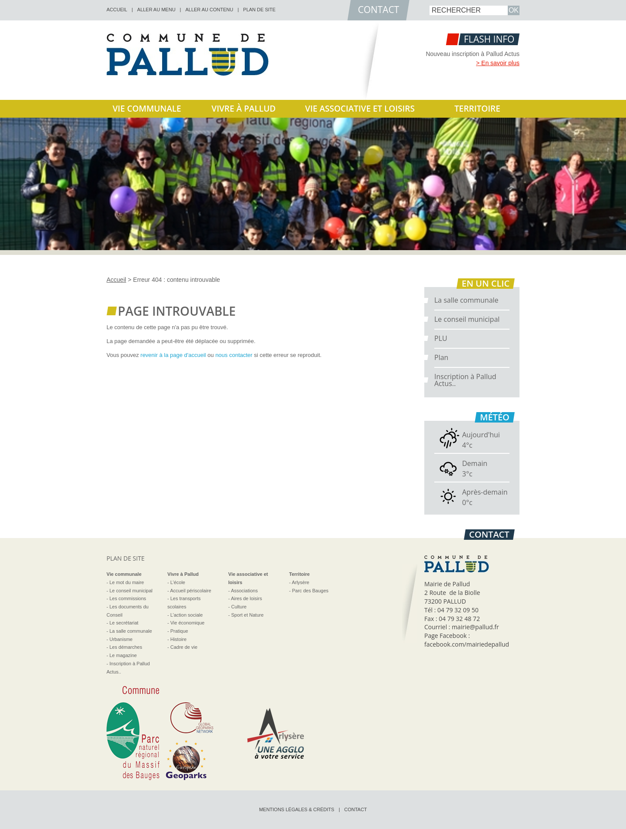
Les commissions (128, 598)
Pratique (179, 631)
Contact (355, 809)
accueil (117, 9)
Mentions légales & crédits (296, 809)
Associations (244, 590)
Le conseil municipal (466, 319)
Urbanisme (121, 639)
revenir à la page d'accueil (173, 355)
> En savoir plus (497, 62)
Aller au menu (156, 9)
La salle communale (466, 300)
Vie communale (147, 108)
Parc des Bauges (310, 590)
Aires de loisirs (246, 598)
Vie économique (187, 622)
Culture (238, 606)
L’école (177, 582)
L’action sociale (186, 615)
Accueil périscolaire (190, 590)
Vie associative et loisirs (360, 108)
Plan (441, 357)
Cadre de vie (183, 647)
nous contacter (233, 355)
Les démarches (126, 647)
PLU (440, 338)
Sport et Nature (247, 615)
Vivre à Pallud (244, 108)
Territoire (477, 108)
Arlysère (300, 582)
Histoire (178, 639)
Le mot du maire (127, 582)
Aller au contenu (209, 9)
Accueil (116, 279)
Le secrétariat (124, 622)
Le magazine (123, 655)
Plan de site (259, 9)
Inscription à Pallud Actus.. (465, 380)
